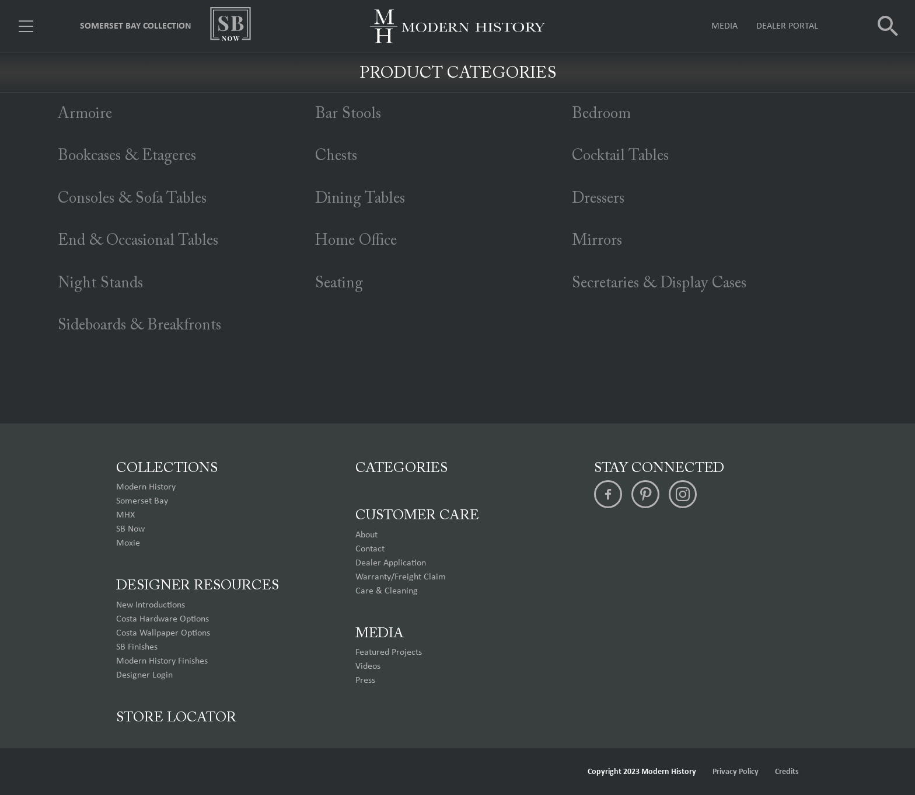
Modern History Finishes (162, 661)
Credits (787, 772)
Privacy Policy (736, 772)
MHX (125, 515)
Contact (370, 549)
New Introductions (150, 605)
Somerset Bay (142, 501)
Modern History (146, 487)
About (366, 535)
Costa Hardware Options (162, 619)
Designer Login (144, 675)
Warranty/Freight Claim (400, 577)
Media (724, 26)
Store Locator (176, 718)
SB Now (130, 529)
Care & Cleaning (386, 591)
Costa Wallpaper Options (163, 633)
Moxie (128, 543)
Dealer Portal (787, 26)
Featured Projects (388, 652)
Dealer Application (390, 563)
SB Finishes (137, 647)
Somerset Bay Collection (135, 26)
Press (365, 680)
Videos (367, 666)
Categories (401, 468)
